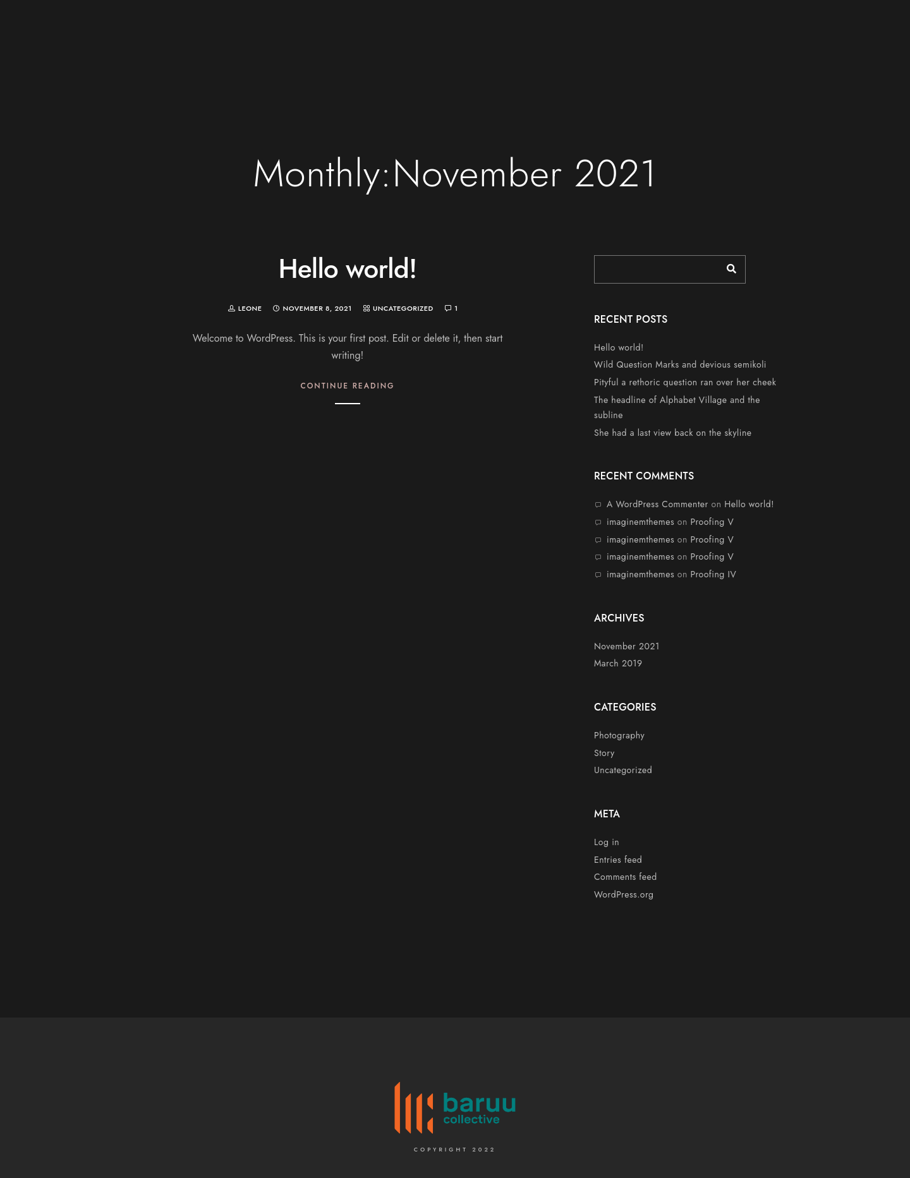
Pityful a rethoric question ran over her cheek (685, 382)
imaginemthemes (640, 521)
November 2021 (627, 646)
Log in (606, 842)
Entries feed (618, 859)
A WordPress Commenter (657, 504)
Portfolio (774, 51)
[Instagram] (861, 26)
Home (584, 51)
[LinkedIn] (838, 26)
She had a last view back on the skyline (672, 432)
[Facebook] (793, 26)
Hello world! (347, 268)
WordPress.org (624, 894)
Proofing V (712, 521)
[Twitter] (816, 26)
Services (706, 51)
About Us (642, 51)
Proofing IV (714, 574)
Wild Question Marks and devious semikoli (680, 364)
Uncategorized (403, 308)
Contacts (843, 51)
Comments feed (625, 876)
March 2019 (618, 663)
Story (604, 753)
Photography (619, 735)
